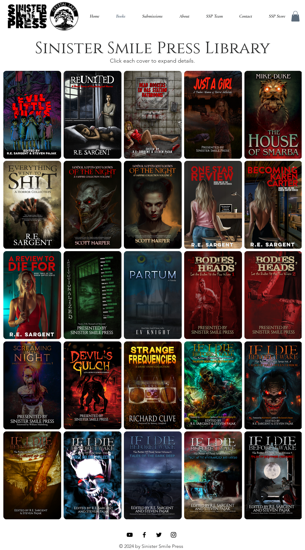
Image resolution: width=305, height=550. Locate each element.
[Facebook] (144, 534)
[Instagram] (173, 534)
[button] (295, 16)
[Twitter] (159, 534)
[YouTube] (129, 534)
